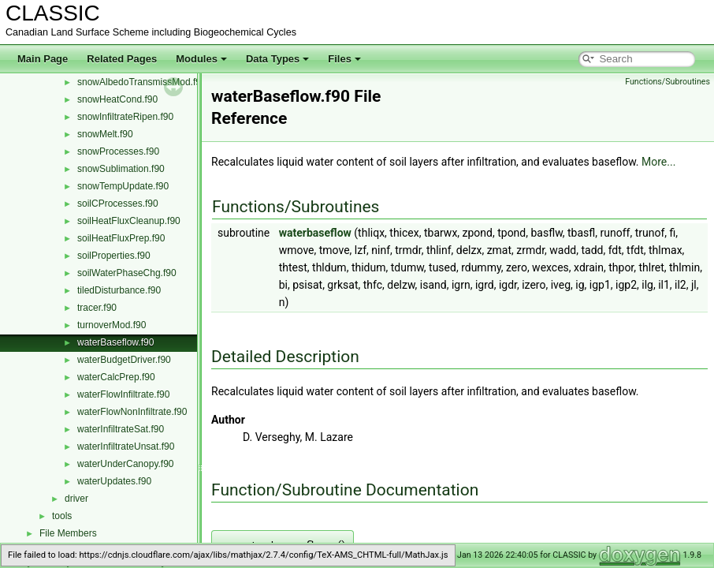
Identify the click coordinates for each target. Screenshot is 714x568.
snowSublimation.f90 (121, 168)
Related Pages (122, 59)
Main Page (42, 59)
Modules (201, 59)
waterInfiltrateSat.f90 (120, 429)
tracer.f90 (97, 307)
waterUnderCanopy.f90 (125, 463)
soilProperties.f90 (114, 255)
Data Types (277, 59)
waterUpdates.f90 (114, 481)
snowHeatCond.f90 (117, 99)
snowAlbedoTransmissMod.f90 (141, 82)
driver (76, 498)
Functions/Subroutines (667, 82)
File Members (68, 533)
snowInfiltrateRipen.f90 (125, 116)
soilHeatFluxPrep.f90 (121, 238)
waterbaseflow (315, 232)
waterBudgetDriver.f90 (124, 359)
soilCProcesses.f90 (117, 203)
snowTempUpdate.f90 (123, 186)
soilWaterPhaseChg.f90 (127, 272)
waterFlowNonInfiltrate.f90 (132, 411)
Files (344, 59)
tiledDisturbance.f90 (119, 290)
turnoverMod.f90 (111, 325)
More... (658, 161)
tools (62, 515)
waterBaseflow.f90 (115, 342)
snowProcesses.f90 (118, 151)
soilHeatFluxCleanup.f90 (128, 220)
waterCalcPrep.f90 (116, 377)
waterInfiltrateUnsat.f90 (125, 446)
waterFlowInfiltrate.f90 (123, 394)
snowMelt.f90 (105, 134)
